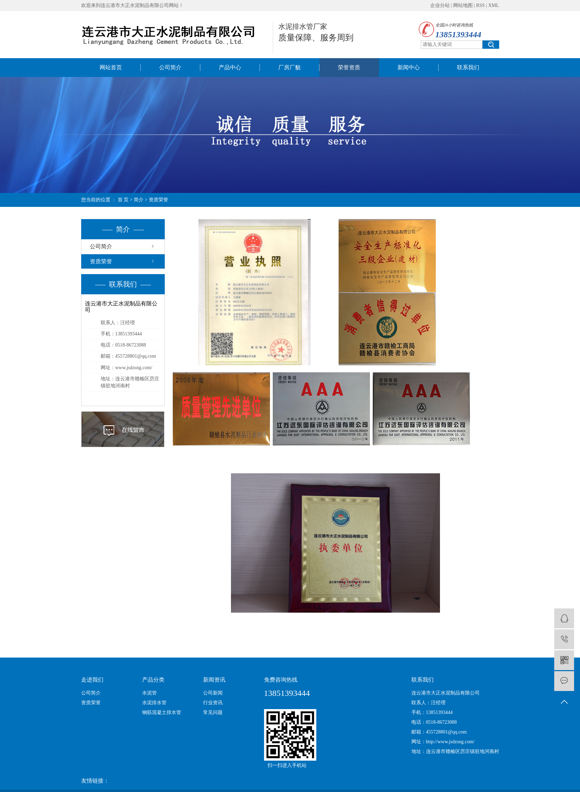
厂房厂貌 (289, 67)
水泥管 (149, 693)
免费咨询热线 (280, 680)
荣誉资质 (349, 67)
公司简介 (170, 67)
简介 (139, 199)
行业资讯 (213, 702)
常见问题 (213, 712)
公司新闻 (213, 693)
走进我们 (92, 680)
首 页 (123, 199)
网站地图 (463, 5)
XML (493, 5)
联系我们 (468, 67)
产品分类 (153, 680)
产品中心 (230, 67)
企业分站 (440, 5)
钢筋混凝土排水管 (161, 712)
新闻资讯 (214, 680)
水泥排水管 (154, 702)
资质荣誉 (101, 261)
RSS (480, 5)
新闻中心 (408, 67)
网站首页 (111, 67)
